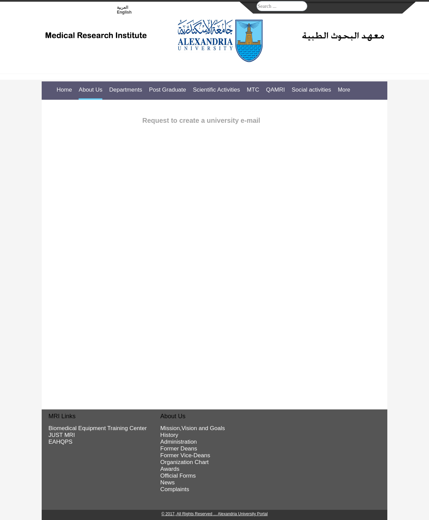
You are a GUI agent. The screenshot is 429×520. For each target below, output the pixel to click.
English (124, 12)
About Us (90, 89)
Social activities (311, 89)
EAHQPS (60, 442)
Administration (178, 442)
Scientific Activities (216, 89)
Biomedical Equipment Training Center (97, 428)
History (169, 435)
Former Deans (178, 448)
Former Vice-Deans (185, 455)
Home (64, 89)
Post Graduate (167, 89)
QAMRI (275, 89)
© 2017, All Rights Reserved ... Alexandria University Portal (214, 514)
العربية (122, 7)
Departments (125, 89)
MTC (253, 89)
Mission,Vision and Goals (192, 428)
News (167, 482)
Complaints (174, 489)
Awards (169, 469)
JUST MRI (61, 435)
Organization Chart (184, 462)
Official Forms (178, 476)
